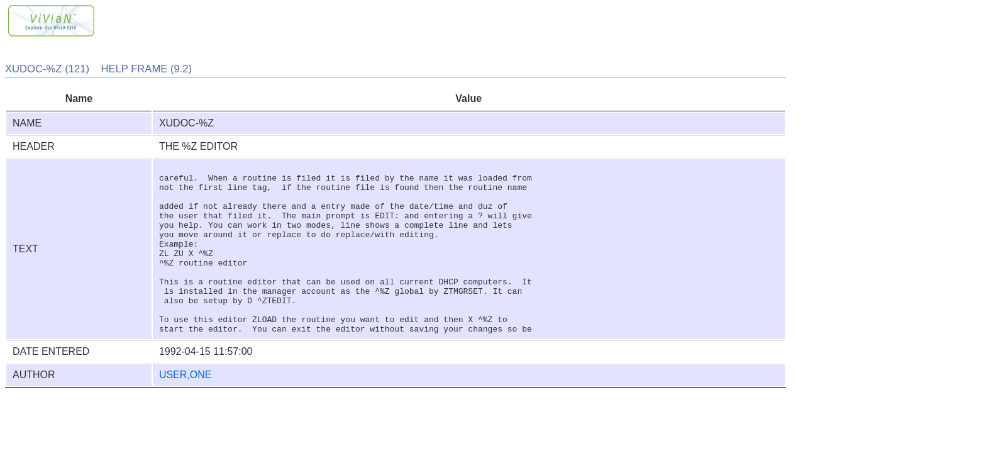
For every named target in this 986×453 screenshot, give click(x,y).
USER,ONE (185, 408)
